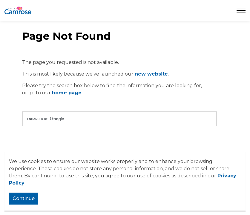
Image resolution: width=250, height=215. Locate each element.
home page (67, 93)
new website (151, 74)
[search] (119, 118)
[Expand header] (241, 10)
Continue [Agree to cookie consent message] (23, 199)
